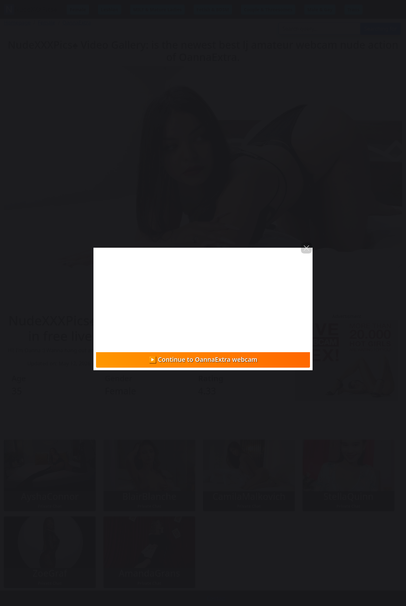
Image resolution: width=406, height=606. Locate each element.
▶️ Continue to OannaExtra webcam (203, 359)
